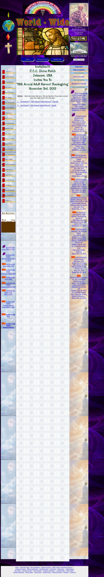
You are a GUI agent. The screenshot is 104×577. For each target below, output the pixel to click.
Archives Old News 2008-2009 (9, 265)
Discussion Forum (57, 572)
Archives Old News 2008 (10, 278)
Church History (70, 569)
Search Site (79, 66)
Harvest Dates (29, 572)
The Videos (18, 570)
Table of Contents (79, 70)
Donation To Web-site (79, 83)
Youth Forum (37, 572)
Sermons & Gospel (20, 569)
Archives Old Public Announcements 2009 (8, 272)
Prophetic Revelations (49, 570)
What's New (61, 569)
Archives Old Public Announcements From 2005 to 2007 (8, 304)
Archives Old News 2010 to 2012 (8, 248)
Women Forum (47, 572)
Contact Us (73, 572)
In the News (53, 569)
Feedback (66, 572)
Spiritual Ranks (61, 570)
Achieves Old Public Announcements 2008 (8, 285)
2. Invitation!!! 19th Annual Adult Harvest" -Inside (36, 105)
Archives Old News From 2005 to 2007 (9, 292)
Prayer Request (38, 570)
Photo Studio (69, 570)
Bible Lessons (56, 567)
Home (17, 567)
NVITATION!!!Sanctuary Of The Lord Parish (79, 278)
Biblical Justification (32, 569)
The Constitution (35, 567)
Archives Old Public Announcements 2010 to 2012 (8, 257)
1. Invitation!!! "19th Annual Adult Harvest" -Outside (37, 102)
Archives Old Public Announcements (9, 325)
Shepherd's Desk (43, 569)
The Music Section (27, 570)
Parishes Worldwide (18, 572)
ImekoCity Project (46, 567)
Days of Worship (78, 76)
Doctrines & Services (66, 567)
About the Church (25, 567)
